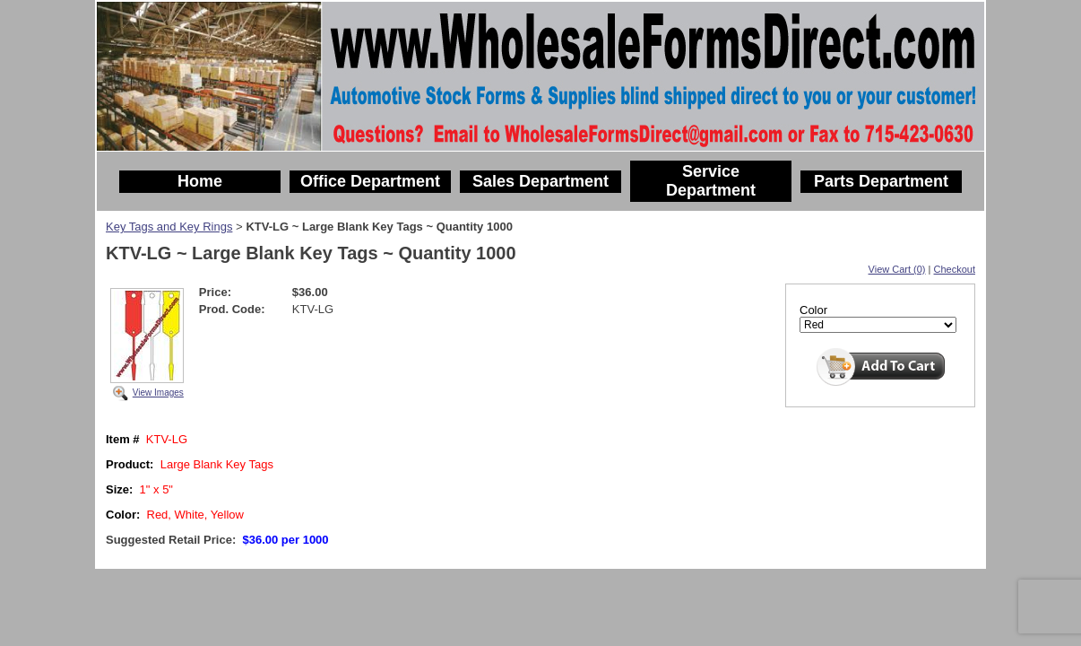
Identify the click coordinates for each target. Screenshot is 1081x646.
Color (813, 310)
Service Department (711, 180)
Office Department (370, 181)
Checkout (954, 269)
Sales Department (540, 181)
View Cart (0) (897, 269)
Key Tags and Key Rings (169, 226)
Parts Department (881, 181)
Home (199, 181)
